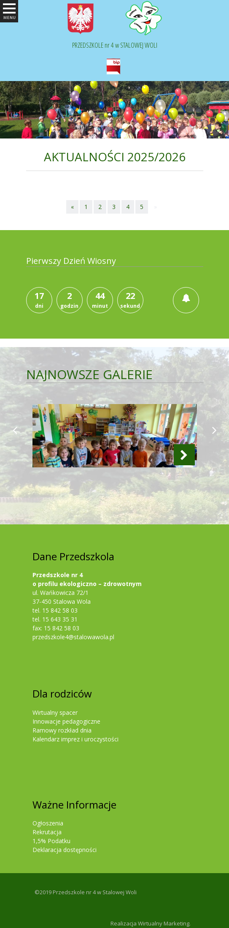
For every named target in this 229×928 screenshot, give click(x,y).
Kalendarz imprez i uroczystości (75, 739)
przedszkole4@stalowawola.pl (73, 637)
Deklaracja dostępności (64, 850)
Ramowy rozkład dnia (62, 730)
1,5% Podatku (51, 841)
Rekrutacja (47, 832)
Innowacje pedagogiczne (66, 721)
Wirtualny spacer (55, 712)
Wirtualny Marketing (163, 923)
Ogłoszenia (47, 823)
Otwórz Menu (9, 21)
